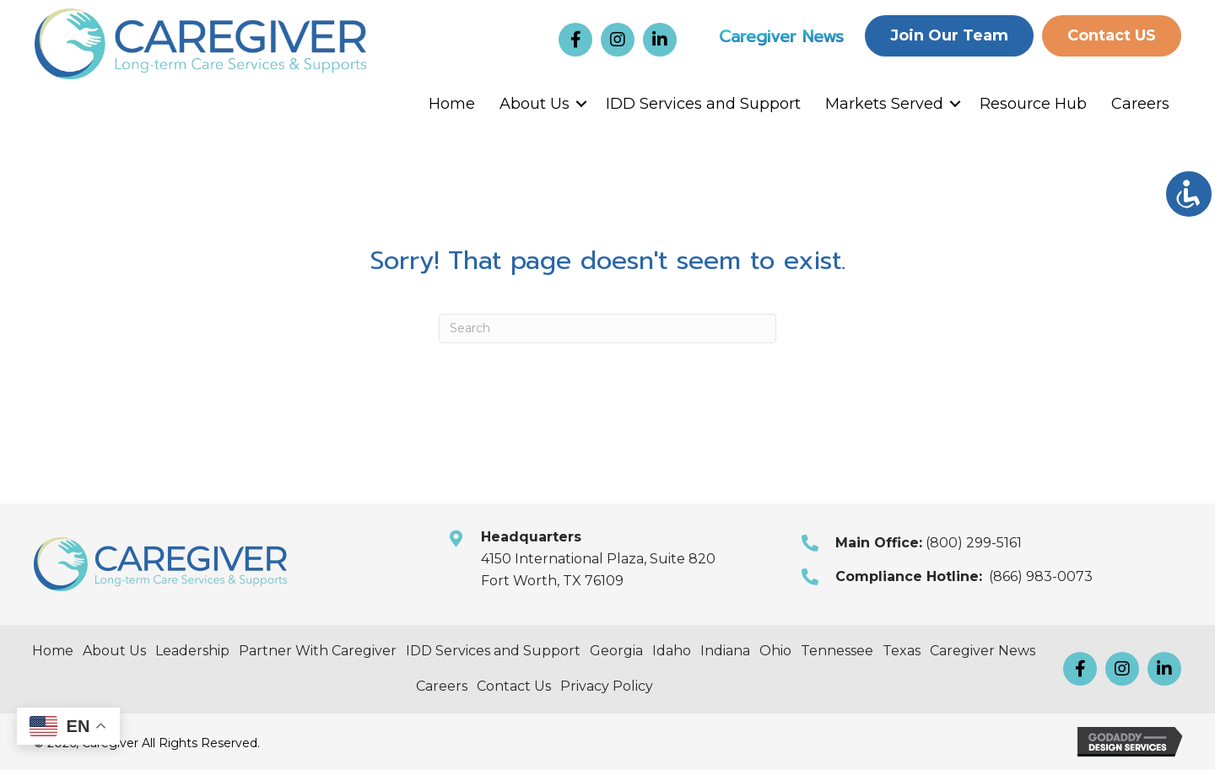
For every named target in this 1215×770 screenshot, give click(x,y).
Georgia (616, 651)
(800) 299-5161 (974, 543)
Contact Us (514, 686)
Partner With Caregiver (318, 651)
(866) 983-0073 (1041, 576)
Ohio (775, 651)
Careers (1140, 103)
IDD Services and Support (703, 103)
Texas (902, 651)
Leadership (192, 651)
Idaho (671, 651)
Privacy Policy (606, 686)
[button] (575, 40)
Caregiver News (781, 36)
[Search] (607, 328)
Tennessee (837, 651)
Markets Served (884, 103)
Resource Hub (1033, 103)
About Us (535, 103)
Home (452, 103)
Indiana (725, 651)
